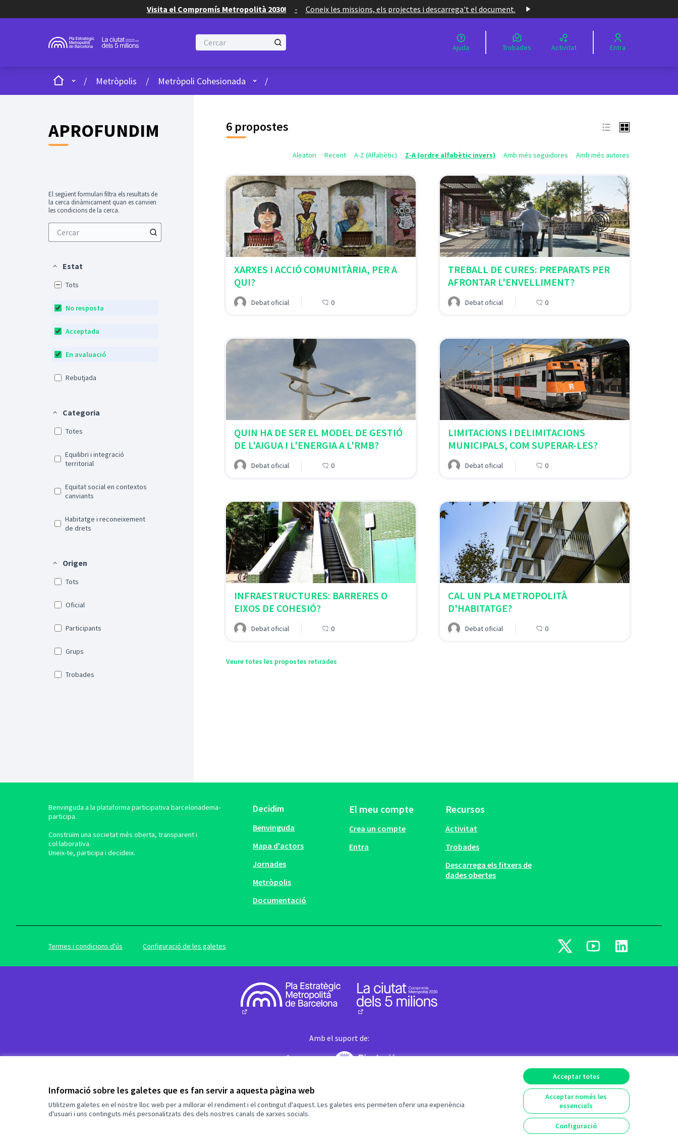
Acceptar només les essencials (576, 1101)
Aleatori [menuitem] (304, 155)
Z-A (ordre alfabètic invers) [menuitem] (450, 155)
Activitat (461, 828)
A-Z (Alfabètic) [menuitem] (375, 155)
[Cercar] (241, 42)
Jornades (269, 864)
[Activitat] (564, 42)
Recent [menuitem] (335, 155)
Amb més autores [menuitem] (603, 155)
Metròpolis (116, 81)
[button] (67, 266)
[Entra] (618, 42)
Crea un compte (377, 828)
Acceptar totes (576, 1076)
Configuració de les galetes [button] (184, 946)
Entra (359, 847)
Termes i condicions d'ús (85, 946)
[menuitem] (104, 232)
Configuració (576, 1125)
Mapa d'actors (278, 846)
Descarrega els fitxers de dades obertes (488, 870)
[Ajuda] (460, 42)
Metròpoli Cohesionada (202, 81)
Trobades (462, 847)
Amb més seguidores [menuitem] (535, 155)
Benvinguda (274, 827)
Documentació (279, 900)
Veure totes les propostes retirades (281, 661)
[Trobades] (516, 42)
